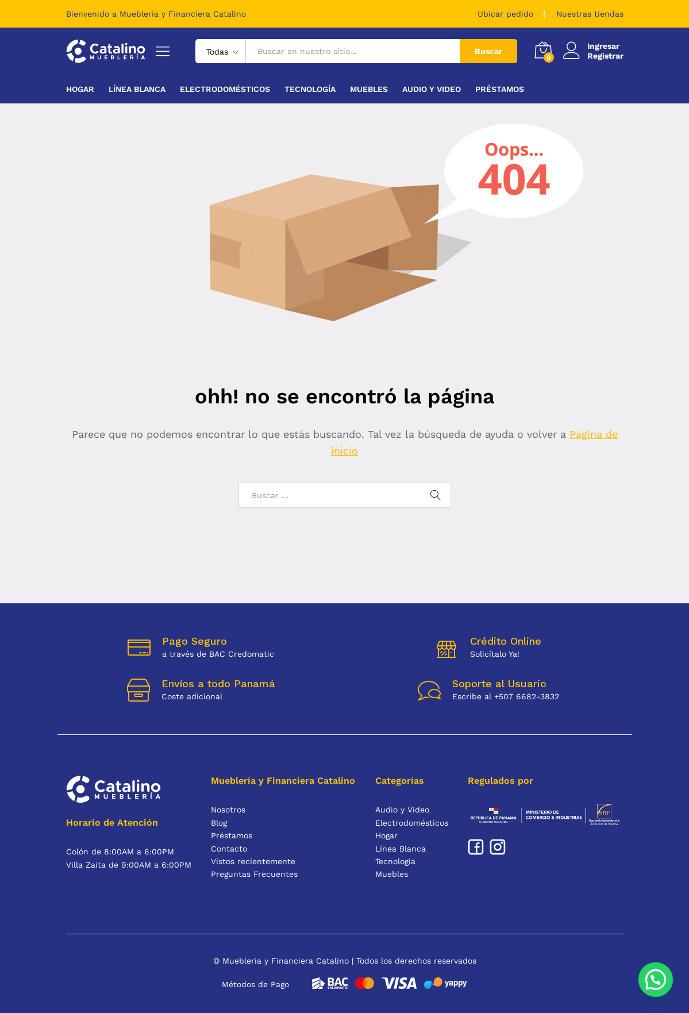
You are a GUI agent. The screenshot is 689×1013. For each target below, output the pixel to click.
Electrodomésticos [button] (225, 89)
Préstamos (499, 89)
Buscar (488, 51)
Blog (219, 822)
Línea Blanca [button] (137, 89)
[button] (656, 981)
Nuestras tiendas (589, 13)
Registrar (605, 55)
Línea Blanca (400, 848)
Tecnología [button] (310, 89)
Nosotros (228, 809)
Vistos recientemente (253, 861)
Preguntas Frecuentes (254, 874)
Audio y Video (402, 809)
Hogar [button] (80, 89)
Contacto (229, 848)
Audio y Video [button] (431, 89)
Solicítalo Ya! (494, 653)
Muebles (391, 874)
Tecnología (395, 861)
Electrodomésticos (411, 822)
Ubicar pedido (505, 13)
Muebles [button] (369, 89)
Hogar (386, 835)
